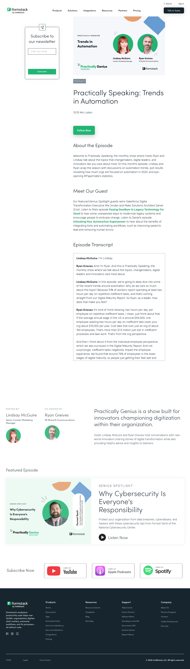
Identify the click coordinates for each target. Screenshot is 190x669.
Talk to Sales (173, 10)
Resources (107, 10)
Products (57, 10)
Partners (122, 10)
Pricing (136, 10)
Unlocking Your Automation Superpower (99, 221)
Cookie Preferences (169, 621)
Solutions (72, 10)
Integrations (89, 10)
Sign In (181, 3)
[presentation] (50, 62)
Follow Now (84, 130)
